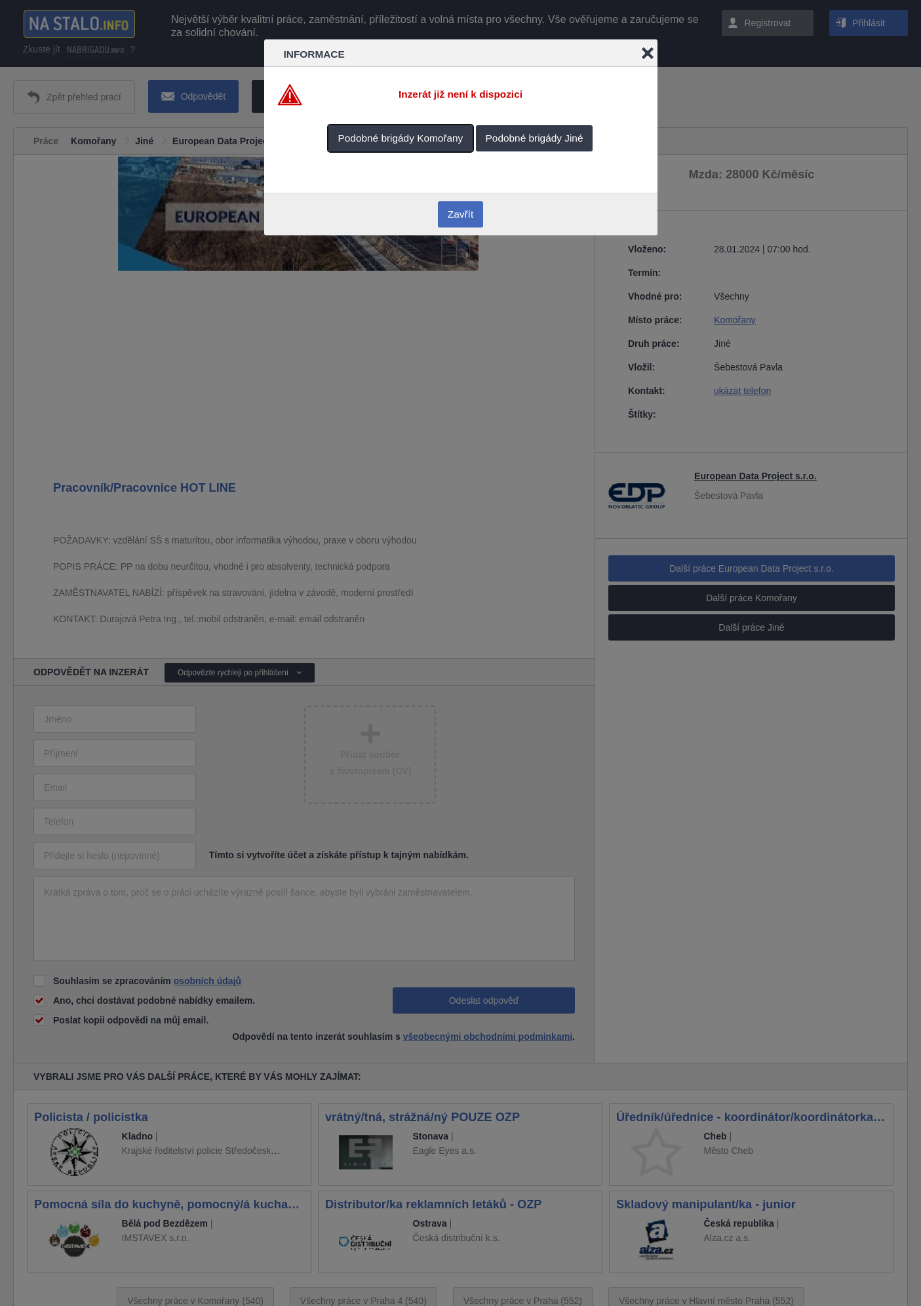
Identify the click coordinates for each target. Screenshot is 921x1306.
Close (647, 53)
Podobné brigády (400, 138)
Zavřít (460, 214)
